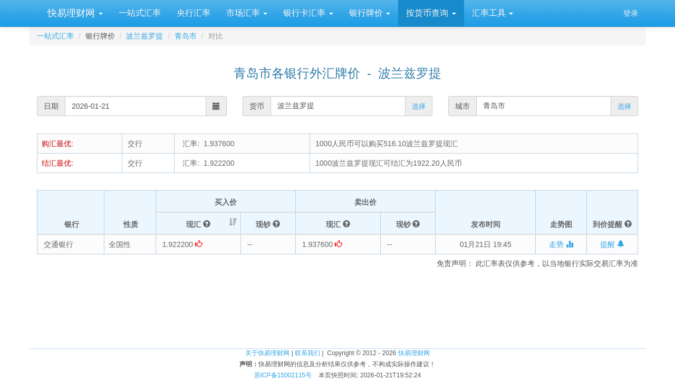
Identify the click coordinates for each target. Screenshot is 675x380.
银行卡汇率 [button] (308, 12)
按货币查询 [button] (431, 12)
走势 (561, 244)
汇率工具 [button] (492, 12)
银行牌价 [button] (369, 12)
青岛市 (186, 36)
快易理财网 (74, 13)
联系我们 (307, 353)
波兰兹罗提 (144, 36)
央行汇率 (193, 12)
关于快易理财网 (267, 353)
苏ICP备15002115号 (283, 375)
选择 (419, 106)
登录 (630, 13)
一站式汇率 (140, 12)
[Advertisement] (337, 300)
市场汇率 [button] (246, 12)
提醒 (612, 244)
